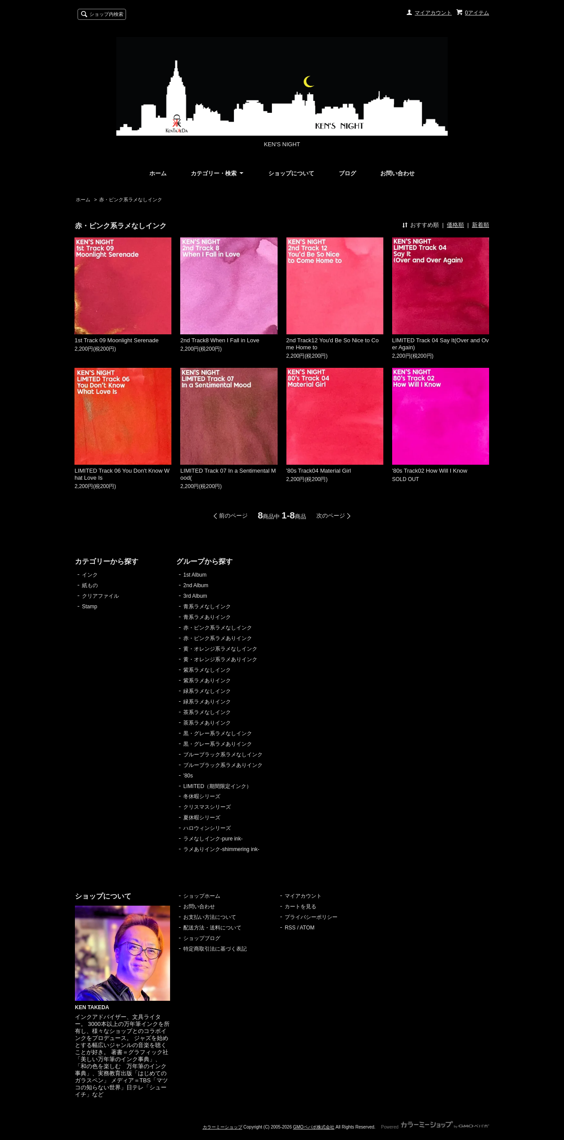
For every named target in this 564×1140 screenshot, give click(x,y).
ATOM (307, 928)
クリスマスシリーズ (207, 807)
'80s (188, 776)
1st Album (195, 575)
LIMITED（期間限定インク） (217, 786)
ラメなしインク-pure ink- (213, 839)
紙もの (90, 585)
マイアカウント (433, 13)
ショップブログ (201, 938)
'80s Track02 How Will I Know (430, 470)
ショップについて (291, 173)
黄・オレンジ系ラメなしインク (220, 649)
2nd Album (195, 585)
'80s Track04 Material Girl (318, 470)
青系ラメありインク (207, 617)
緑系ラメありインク (207, 702)
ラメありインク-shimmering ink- (221, 849)
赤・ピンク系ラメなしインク (130, 199)
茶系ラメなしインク (207, 712)
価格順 (455, 225)
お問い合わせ (397, 173)
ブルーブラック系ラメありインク (223, 765)
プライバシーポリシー (311, 917)
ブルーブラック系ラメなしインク (223, 754)
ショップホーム (201, 896)
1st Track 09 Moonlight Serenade (116, 340)
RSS (290, 928)
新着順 (480, 225)
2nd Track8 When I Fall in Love (219, 340)
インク (90, 575)
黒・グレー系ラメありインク (217, 744)
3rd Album (195, 596)
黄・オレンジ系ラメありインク (220, 659)
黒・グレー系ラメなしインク (217, 733)
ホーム (158, 173)
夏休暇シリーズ (201, 817)
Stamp (89, 606)
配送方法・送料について (212, 928)
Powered (435, 1127)
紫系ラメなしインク (207, 670)
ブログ (347, 173)
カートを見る (300, 906)
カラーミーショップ (222, 1127)
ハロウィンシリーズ (207, 828)
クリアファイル (100, 596)
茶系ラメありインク (207, 723)
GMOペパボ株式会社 (313, 1127)
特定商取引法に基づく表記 (215, 949)
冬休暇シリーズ (201, 796)
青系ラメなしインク (207, 606)
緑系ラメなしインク (207, 691)
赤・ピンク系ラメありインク (217, 638)
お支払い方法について (209, 917)
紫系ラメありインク (207, 680)
